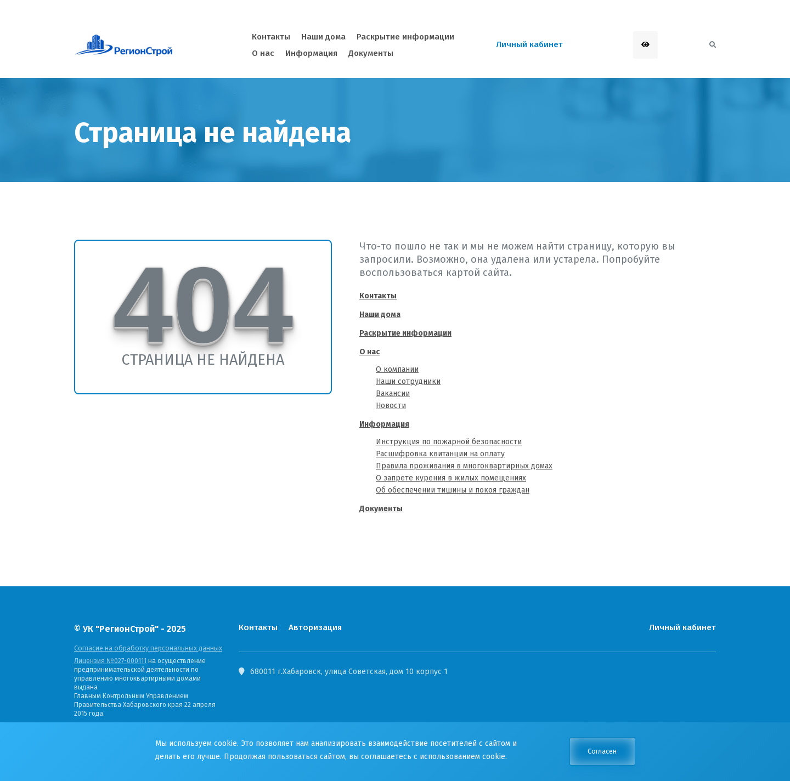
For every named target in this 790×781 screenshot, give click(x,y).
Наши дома (379, 314)
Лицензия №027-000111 (110, 661)
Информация (384, 424)
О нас (369, 351)
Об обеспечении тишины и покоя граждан (452, 490)
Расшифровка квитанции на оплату (440, 454)
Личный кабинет (682, 627)
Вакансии (393, 393)
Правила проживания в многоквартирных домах (464, 466)
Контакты (378, 296)
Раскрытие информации (405, 333)
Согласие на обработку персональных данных (145, 648)
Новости (391, 405)
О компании (397, 369)
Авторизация (314, 627)
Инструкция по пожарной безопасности (449, 441)
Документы (381, 508)
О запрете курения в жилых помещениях (451, 478)
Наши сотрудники (408, 381)
